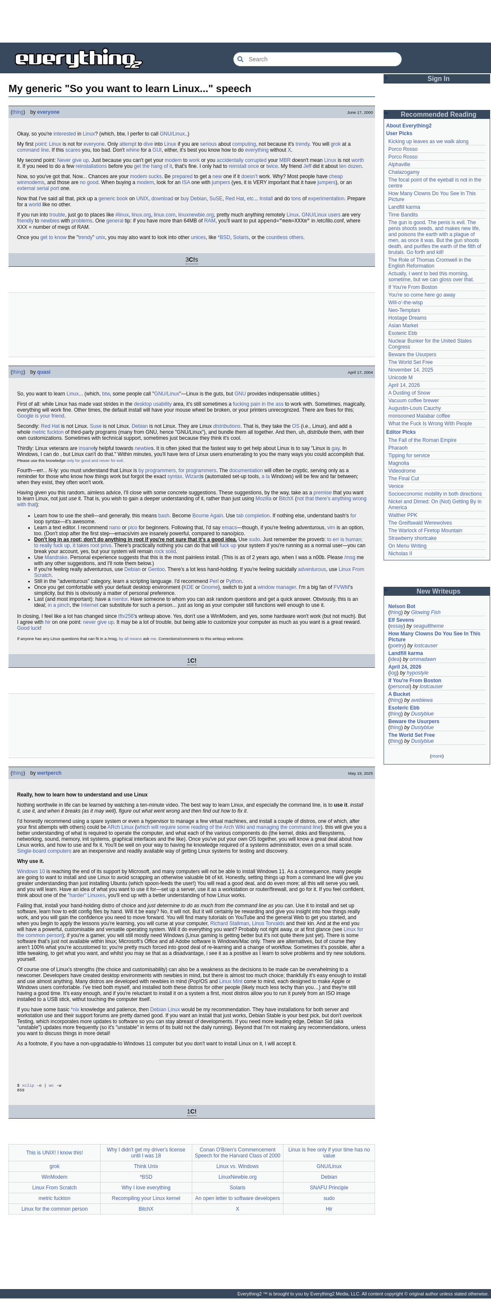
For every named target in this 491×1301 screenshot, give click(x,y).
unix (100, 238)
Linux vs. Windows (238, 1169)
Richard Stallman (229, 924)
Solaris (241, 238)
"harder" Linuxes (86, 896)
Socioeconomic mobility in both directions (435, 494)
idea (395, 659)
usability (162, 405)
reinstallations (91, 166)
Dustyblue (422, 714)
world (35, 205)
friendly (25, 222)
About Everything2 (409, 126)
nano (115, 528)
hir (47, 623)
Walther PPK (402, 515)
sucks (155, 176)
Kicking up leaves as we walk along (428, 141)
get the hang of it (153, 166)
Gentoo (156, 570)
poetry (397, 646)
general (114, 222)
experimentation (326, 199)
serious (208, 144)
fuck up (228, 546)
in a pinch (58, 606)
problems (81, 222)
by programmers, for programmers (178, 471)
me (153, 639)
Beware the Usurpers (412, 355)
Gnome (209, 588)
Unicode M (400, 378)
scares (72, 150)
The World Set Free (410, 362)
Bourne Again (207, 516)
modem (173, 160)
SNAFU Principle (329, 1190)
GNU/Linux (172, 134)
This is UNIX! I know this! (54, 1155)
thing (17, 112)
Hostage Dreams (407, 318)
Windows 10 (31, 872)
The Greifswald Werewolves (420, 523)
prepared (182, 176)
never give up (98, 623)
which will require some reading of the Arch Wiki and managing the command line (229, 828)
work (194, 160)
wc (51, 1087)
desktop (143, 405)
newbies (49, 222)
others (296, 238)
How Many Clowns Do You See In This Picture (434, 637)
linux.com (165, 215)
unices (198, 238)
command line (33, 150)
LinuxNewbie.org (238, 1180)
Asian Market (403, 326)
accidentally (230, 160)
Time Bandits (403, 215)
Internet (89, 606)
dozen (355, 166)
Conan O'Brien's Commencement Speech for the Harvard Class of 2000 (237, 1155)
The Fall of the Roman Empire (422, 440)
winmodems (30, 182)
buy (185, 199)
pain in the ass (267, 405)
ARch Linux (120, 828)
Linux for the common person (54, 1211)
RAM (210, 222)
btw (106, 395)
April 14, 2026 (404, 385)
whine (132, 150)
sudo (254, 540)
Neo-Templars (404, 310)
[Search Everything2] (317, 59)
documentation (246, 471)
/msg (349, 558)
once (253, 166)
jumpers (221, 182)
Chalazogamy (403, 172)
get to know (53, 238)
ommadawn (423, 659)
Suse (95, 427)
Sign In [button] (438, 78)
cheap (336, 176)
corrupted (256, 160)
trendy (302, 144)
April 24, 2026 (404, 667)
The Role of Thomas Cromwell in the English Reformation (429, 263)
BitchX (286, 499)
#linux (122, 215)
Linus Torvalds (268, 924)
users (334, 215)
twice (272, 166)
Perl (213, 582)
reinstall (237, 166)
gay (335, 449)
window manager (276, 588)
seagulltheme (428, 626)
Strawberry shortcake (412, 538)
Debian (199, 199)
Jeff (307, 166)
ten (343, 166)
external (26, 188)
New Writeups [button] (439, 591)
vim (331, 528)
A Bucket (399, 694)
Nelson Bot (401, 606)
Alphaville (399, 164)
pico (132, 528)
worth (357, 160)
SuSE (215, 199)
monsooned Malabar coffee (419, 416)
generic (106, 199)
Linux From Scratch (54, 1190)
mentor (120, 600)
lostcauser (426, 646)
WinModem (55, 1180)
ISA (186, 182)
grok (336, 144)
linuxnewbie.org (196, 215)
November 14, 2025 (410, 370)
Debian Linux (165, 1010)
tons (296, 199)
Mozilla (263, 499)
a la (266, 477)
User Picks (399, 133)
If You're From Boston (412, 287)
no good (89, 182)
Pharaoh (397, 448)
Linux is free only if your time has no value (329, 1155)
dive (148, 144)
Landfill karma (404, 207)
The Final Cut (403, 479)
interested (64, 134)
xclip (28, 1087)
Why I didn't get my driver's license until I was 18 (146, 1155)
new (217, 176)
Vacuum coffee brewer (413, 401)
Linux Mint (231, 982)
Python (234, 582)
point (40, 144)
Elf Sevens (401, 620)
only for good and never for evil (94, 461)
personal (400, 686)
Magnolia (398, 463)
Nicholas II (400, 554)
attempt (127, 144)
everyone (48, 112)
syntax (175, 477)
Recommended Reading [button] (439, 114)
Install (266, 199)
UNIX (142, 199)
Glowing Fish (425, 612)
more (436, 756)
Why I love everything (145, 1190)
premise (323, 493)
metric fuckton (48, 433)
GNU (240, 395)
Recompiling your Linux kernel (146, 1201)
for (353, 516)
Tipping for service (409, 456)
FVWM (341, 588)
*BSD (224, 238)
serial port (48, 188)
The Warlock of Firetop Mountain (425, 531)
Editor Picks (401, 432)
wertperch (49, 774)
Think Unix (146, 1169)
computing (244, 144)
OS (295, 427)
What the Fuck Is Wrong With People (430, 424)
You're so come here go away (421, 295)
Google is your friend (40, 417)
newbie (143, 449)
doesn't (249, 176)
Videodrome (402, 471)
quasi (43, 373)
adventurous (312, 570)
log (393, 673)
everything (257, 150)
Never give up (73, 160)
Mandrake (56, 558)
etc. (251, 199)
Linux (89, 134)
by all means (130, 639)
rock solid (165, 552)
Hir (329, 1211)
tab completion (253, 516)
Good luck (28, 629)
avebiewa (422, 700)
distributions (226, 427)
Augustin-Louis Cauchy (414, 408)
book (122, 199)
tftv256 (125, 617)
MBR (285, 160)
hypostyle (417, 673)
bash (163, 516)
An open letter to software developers (237, 1201)
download (162, 199)
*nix (75, 1010)
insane (86, 449)
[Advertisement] (245, 21)
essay (396, 626)
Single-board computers (44, 852)
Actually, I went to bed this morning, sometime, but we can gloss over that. (431, 277)
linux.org (141, 215)
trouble (57, 215)
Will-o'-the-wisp (405, 303)
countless (277, 238)
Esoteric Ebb (402, 333)
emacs (229, 528)
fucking (241, 405)
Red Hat (234, 199)
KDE (188, 588)
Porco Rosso (403, 149)
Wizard (193, 477)
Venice (396, 486)
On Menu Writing (407, 546)
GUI (157, 150)
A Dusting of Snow (409, 393)
